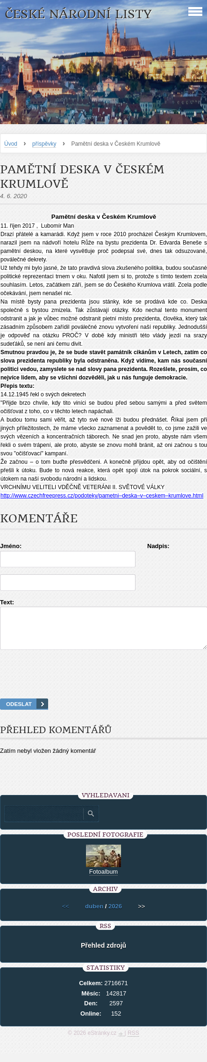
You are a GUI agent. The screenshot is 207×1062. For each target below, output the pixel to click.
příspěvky (44, 144)
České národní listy (78, 14)
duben (94, 914)
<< (65, 914)
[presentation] (104, 686)
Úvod (10, 144)
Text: (7, 602)
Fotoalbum (103, 880)
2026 (115, 914)
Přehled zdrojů (103, 954)
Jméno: (10, 546)
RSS (133, 1041)
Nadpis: (158, 546)
